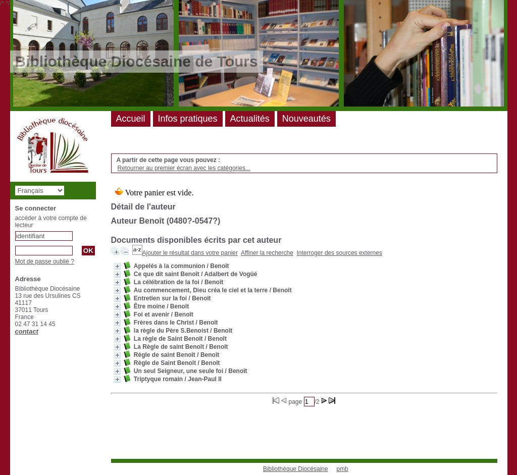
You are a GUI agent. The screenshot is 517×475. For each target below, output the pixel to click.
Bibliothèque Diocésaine (295, 468)
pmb (342, 468)
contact (26, 331)
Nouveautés (306, 119)
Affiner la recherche (267, 252)
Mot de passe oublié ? (44, 261)
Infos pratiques (188, 119)
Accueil (130, 119)
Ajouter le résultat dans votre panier (190, 252)
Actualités (250, 119)
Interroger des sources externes (339, 252)
